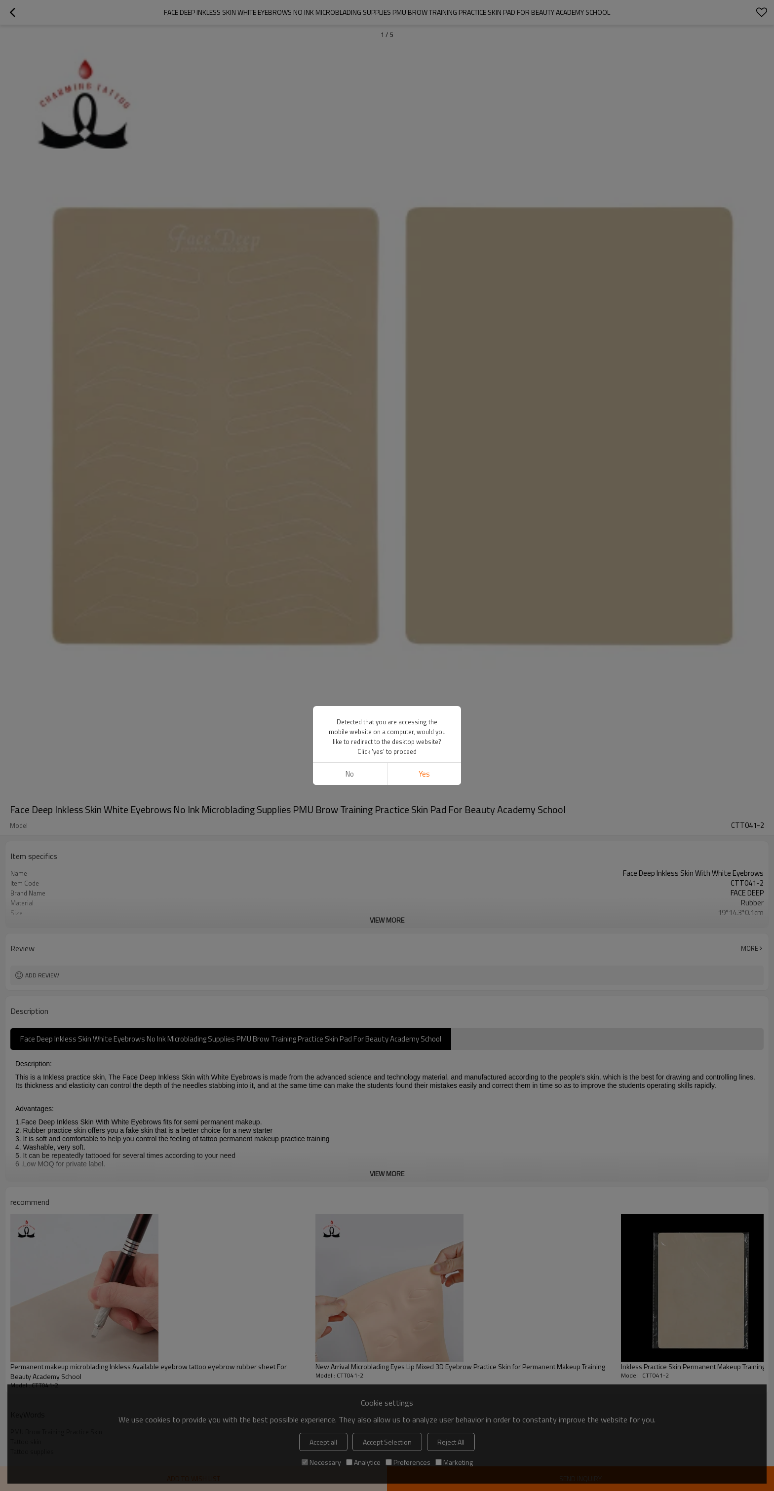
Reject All (450, 1442)
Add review (42, 975)
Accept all (323, 1442)
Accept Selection (387, 1442)
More (749, 948)
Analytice (363, 1462)
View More (387, 920)
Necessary (321, 1462)
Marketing (454, 1462)
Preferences (408, 1462)
